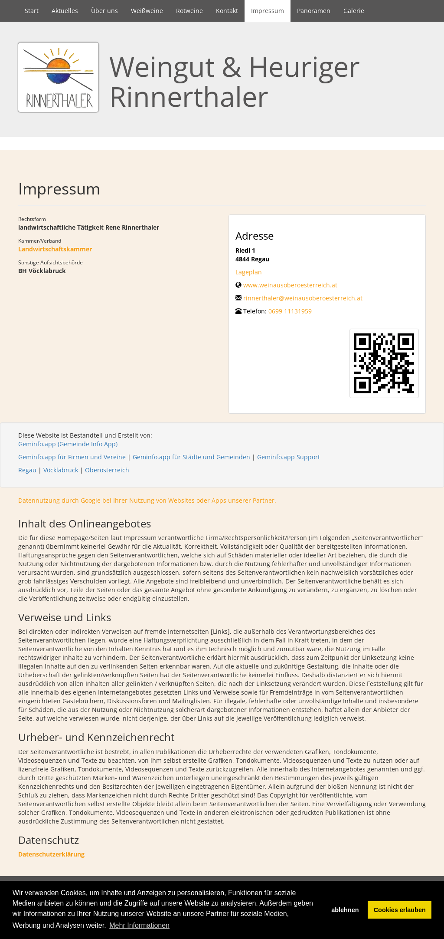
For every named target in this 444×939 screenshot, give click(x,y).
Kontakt (227, 11)
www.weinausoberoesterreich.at (290, 285)
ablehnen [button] (345, 909)
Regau (27, 470)
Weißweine (147, 11)
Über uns (104, 11)
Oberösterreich (107, 470)
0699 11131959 (290, 311)
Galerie (353, 11)
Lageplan (248, 272)
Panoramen (313, 11)
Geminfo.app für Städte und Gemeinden (191, 457)
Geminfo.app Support (288, 457)
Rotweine (189, 11)
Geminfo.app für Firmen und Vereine (72, 457)
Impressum (267, 11)
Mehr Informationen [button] (139, 925)
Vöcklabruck (60, 470)
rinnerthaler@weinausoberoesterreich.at (302, 298)
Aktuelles (65, 11)
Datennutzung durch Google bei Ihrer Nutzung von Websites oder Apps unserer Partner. (147, 500)
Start (32, 11)
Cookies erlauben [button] (400, 909)
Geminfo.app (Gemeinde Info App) (68, 444)
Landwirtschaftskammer (55, 249)
